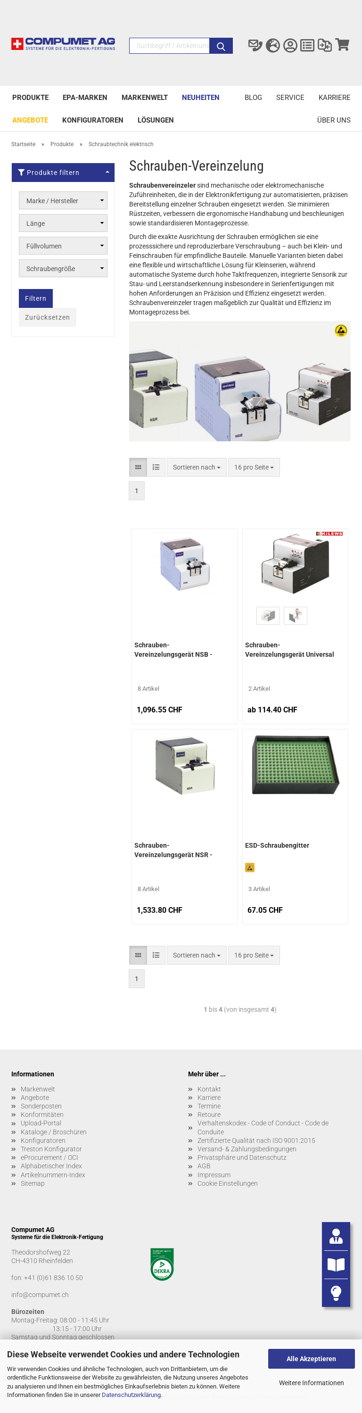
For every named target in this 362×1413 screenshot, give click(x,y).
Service (290, 97)
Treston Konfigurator (51, 1149)
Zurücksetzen (47, 317)
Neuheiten (201, 97)
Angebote (30, 120)
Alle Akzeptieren (311, 1359)
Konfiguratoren (92, 120)
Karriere (335, 97)
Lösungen (156, 120)
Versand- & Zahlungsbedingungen (246, 1149)
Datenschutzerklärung (131, 1394)
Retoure (209, 1114)
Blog (253, 97)
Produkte (30, 97)
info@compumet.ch (40, 1294)
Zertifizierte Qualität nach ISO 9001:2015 (256, 1140)
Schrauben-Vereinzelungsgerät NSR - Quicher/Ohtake (173, 851)
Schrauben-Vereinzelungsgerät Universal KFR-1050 (289, 650)
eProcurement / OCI (49, 1157)
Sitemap (33, 1183)
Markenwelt (145, 97)
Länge (35, 223)
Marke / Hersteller (52, 201)
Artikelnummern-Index (53, 1175)
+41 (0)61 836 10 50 (53, 1277)
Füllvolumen (44, 246)
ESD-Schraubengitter (277, 845)
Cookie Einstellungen (227, 1183)
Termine (209, 1106)
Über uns (334, 120)
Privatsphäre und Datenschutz (242, 1157)
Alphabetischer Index (51, 1166)
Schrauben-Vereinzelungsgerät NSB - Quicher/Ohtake (173, 650)
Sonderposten (41, 1106)
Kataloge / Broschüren (54, 1132)
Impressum (213, 1175)
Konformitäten (42, 1114)
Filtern (36, 298)
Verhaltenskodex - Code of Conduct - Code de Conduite (263, 1127)
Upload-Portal (41, 1123)
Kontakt (209, 1089)
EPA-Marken (85, 97)
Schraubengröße (50, 269)
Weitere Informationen (311, 1383)
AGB (204, 1166)
